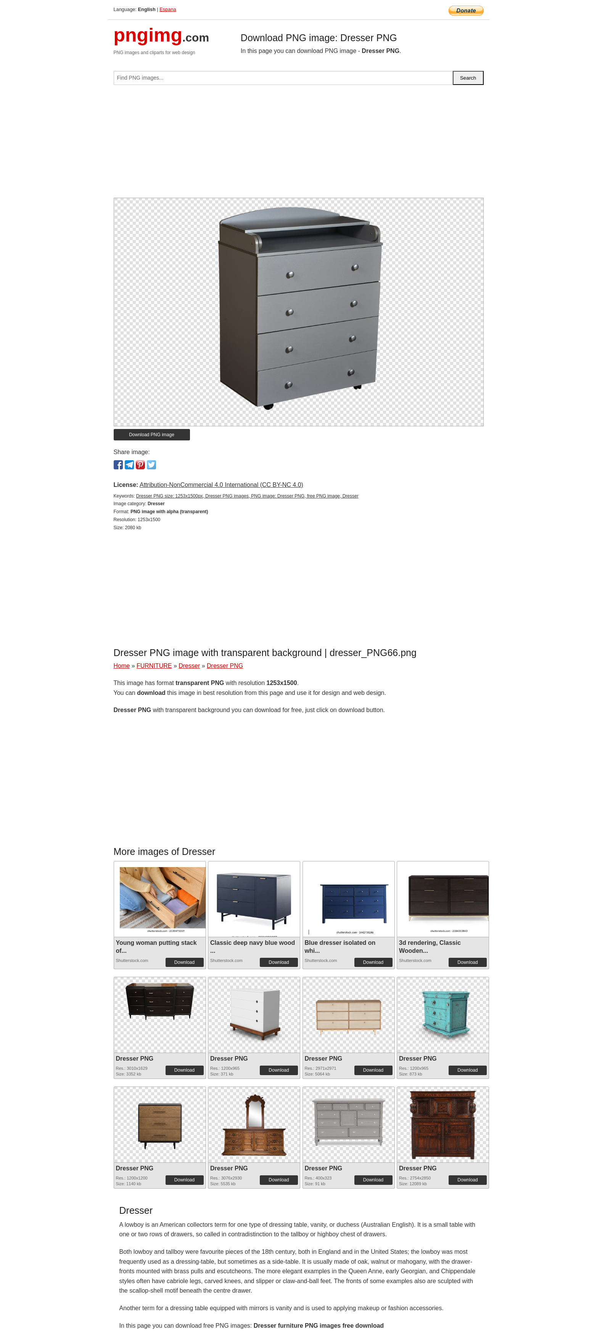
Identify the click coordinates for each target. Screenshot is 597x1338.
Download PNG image (151, 434)
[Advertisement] (299, 144)
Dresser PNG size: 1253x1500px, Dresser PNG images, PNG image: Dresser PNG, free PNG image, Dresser (247, 496)
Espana (167, 9)
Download (184, 962)
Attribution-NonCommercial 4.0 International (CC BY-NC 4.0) (221, 485)
